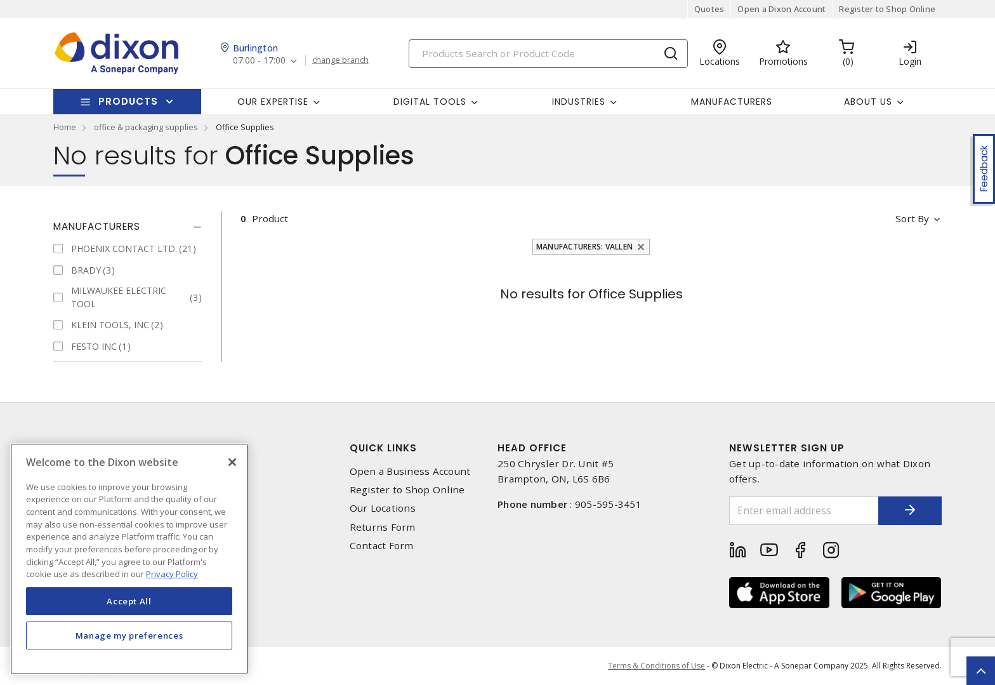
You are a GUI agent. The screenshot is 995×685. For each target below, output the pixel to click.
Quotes (709, 9)
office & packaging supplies (146, 127)
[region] (129, 559)
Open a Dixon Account (781, 9)
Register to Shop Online (887, 9)
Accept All (129, 601)
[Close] (232, 462)
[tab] (127, 226)
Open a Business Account (410, 471)
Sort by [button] (912, 218)
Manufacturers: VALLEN (584, 246)
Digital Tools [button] (429, 101)
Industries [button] (578, 101)
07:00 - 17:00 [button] (259, 60)
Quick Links (383, 448)
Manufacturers (731, 101)
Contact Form (382, 546)
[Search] (548, 53)
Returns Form (383, 527)
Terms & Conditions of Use (656, 665)
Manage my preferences (129, 635)
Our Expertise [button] (272, 101)
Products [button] (128, 101)
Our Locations (383, 508)
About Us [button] (868, 101)
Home (64, 127)
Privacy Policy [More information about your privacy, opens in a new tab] (172, 574)
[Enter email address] (804, 510)
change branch (340, 60)
